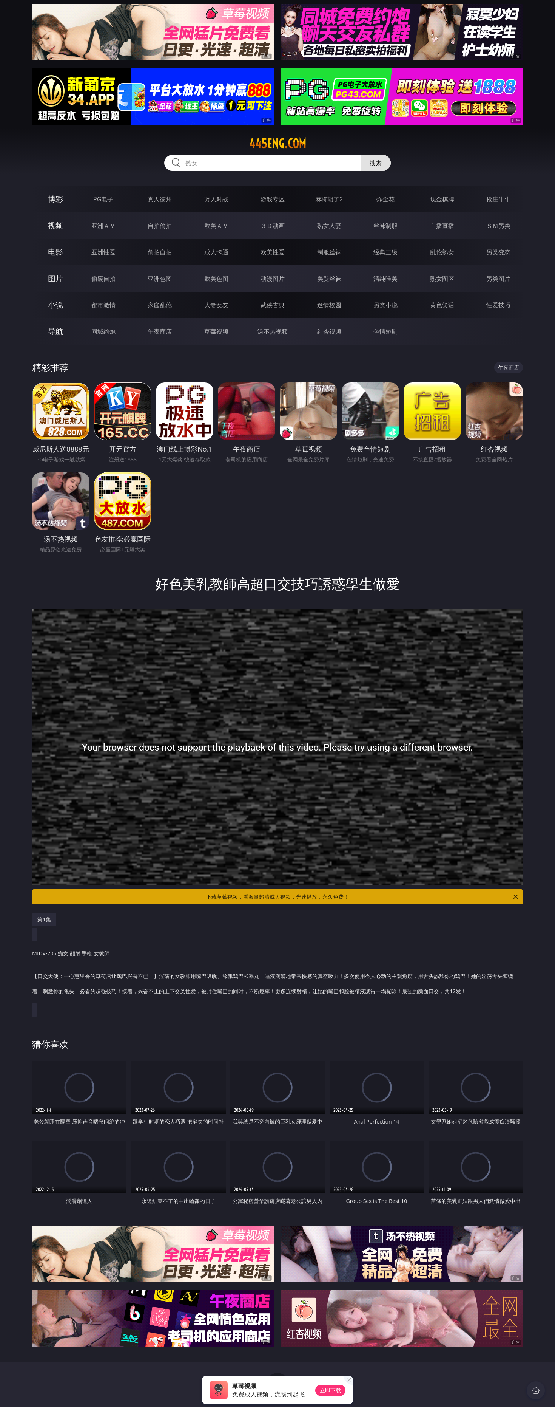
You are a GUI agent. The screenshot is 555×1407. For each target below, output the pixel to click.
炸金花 (385, 199)
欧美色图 (216, 278)
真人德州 (160, 199)
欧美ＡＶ (216, 225)
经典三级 (385, 252)
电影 (55, 252)
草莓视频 (216, 331)
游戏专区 (273, 199)
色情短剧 (385, 331)
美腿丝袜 (329, 278)
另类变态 (498, 252)
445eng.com (277, 143)
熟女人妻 (329, 225)
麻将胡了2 (329, 199)
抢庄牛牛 (498, 199)
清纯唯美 (385, 278)
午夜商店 (160, 331)
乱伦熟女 (442, 252)
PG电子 (103, 199)
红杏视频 (329, 331)
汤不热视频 (272, 331)
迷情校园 (329, 305)
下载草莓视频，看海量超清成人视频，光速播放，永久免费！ (362, 896)
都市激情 (103, 305)
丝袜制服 (385, 225)
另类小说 (385, 305)
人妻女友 (216, 305)
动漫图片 (273, 278)
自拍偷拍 (160, 225)
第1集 (44, 919)
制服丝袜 (329, 252)
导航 (55, 331)
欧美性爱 (273, 252)
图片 (55, 278)
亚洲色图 (160, 278)
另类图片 (498, 278)
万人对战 (216, 199)
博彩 (55, 199)
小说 (55, 305)
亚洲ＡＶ (103, 225)
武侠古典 (273, 305)
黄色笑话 (442, 305)
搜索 (376, 163)
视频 (55, 225)
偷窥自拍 (103, 278)
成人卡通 (216, 252)
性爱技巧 (498, 305)
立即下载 (330, 1390)
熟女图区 (442, 278)
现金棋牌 (442, 199)
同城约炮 (103, 331)
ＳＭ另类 (498, 225)
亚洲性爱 (103, 252)
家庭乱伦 (160, 305)
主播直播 (442, 225)
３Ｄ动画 (273, 225)
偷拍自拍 (160, 252)
